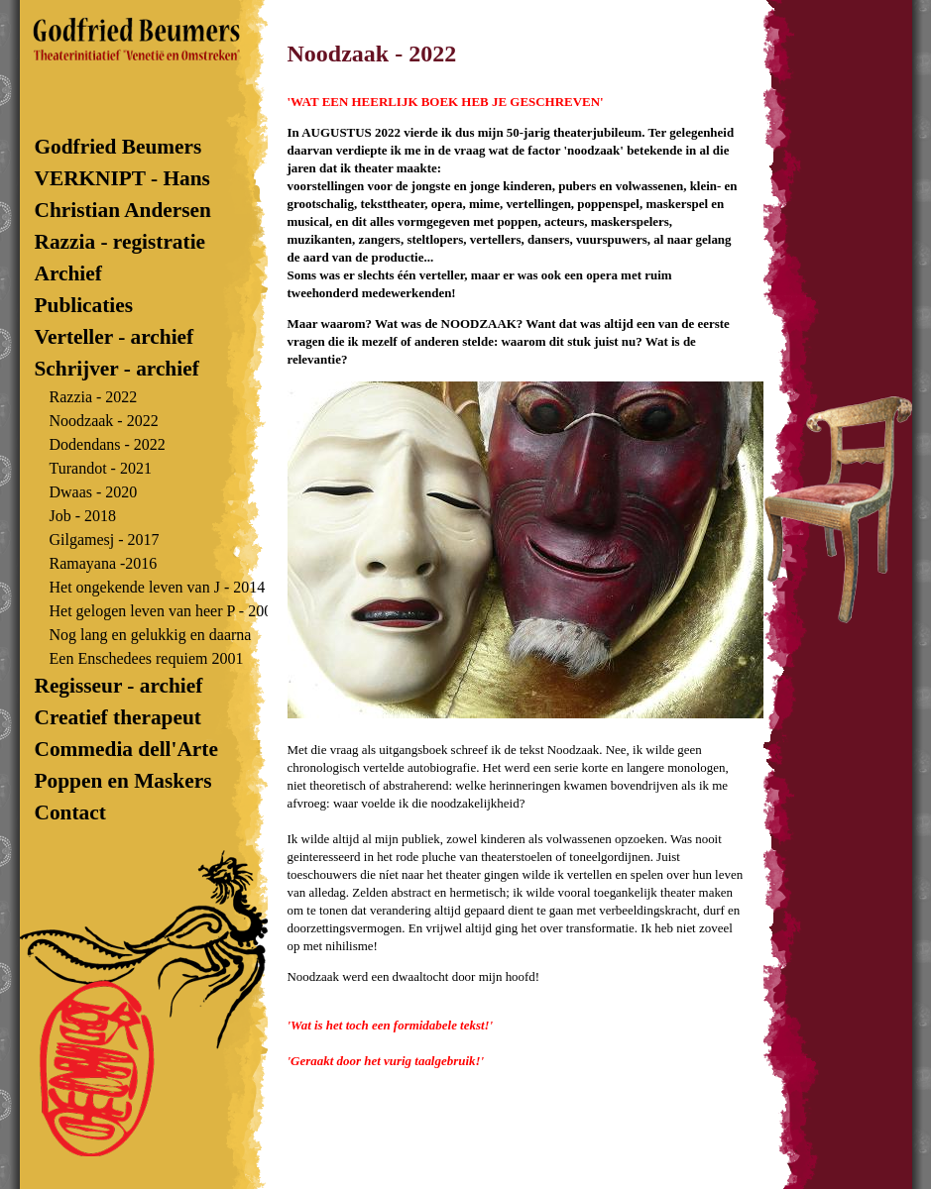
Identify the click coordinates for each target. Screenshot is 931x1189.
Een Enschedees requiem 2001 (147, 658)
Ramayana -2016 (104, 563)
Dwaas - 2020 (94, 492)
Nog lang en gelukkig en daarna (151, 634)
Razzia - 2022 (94, 396)
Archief (68, 273)
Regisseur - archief (119, 686)
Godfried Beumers (129, 147)
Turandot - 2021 (101, 468)
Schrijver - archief (117, 368)
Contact (73, 812)
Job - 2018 (83, 515)
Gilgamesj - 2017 (105, 539)
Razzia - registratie (120, 242)
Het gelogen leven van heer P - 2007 (165, 610)
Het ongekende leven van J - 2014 (158, 587)
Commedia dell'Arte (126, 749)
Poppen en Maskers (123, 781)
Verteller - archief (114, 337)
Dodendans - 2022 (108, 444)
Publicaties (84, 305)
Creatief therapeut (118, 717)
